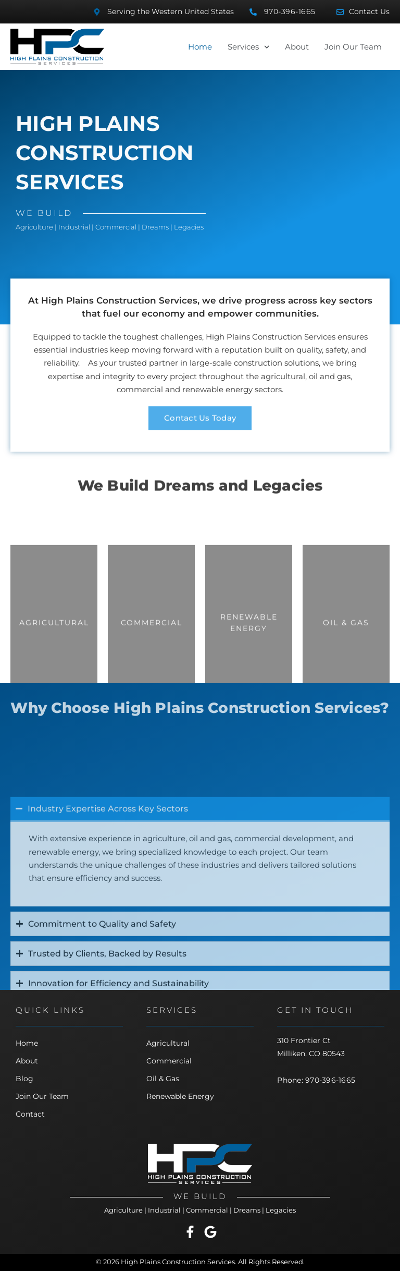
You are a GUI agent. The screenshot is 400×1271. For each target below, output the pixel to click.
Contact (30, 1114)
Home (200, 47)
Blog (24, 1078)
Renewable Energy (180, 1096)
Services (248, 47)
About (297, 47)
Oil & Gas (162, 1078)
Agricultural (168, 1043)
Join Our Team (353, 47)
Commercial (169, 1061)
